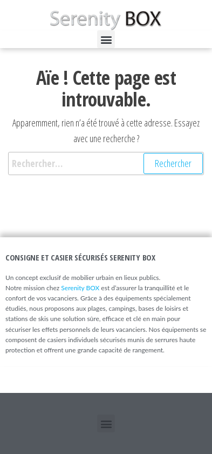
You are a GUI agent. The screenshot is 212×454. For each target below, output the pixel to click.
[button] (106, 39)
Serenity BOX (80, 288)
